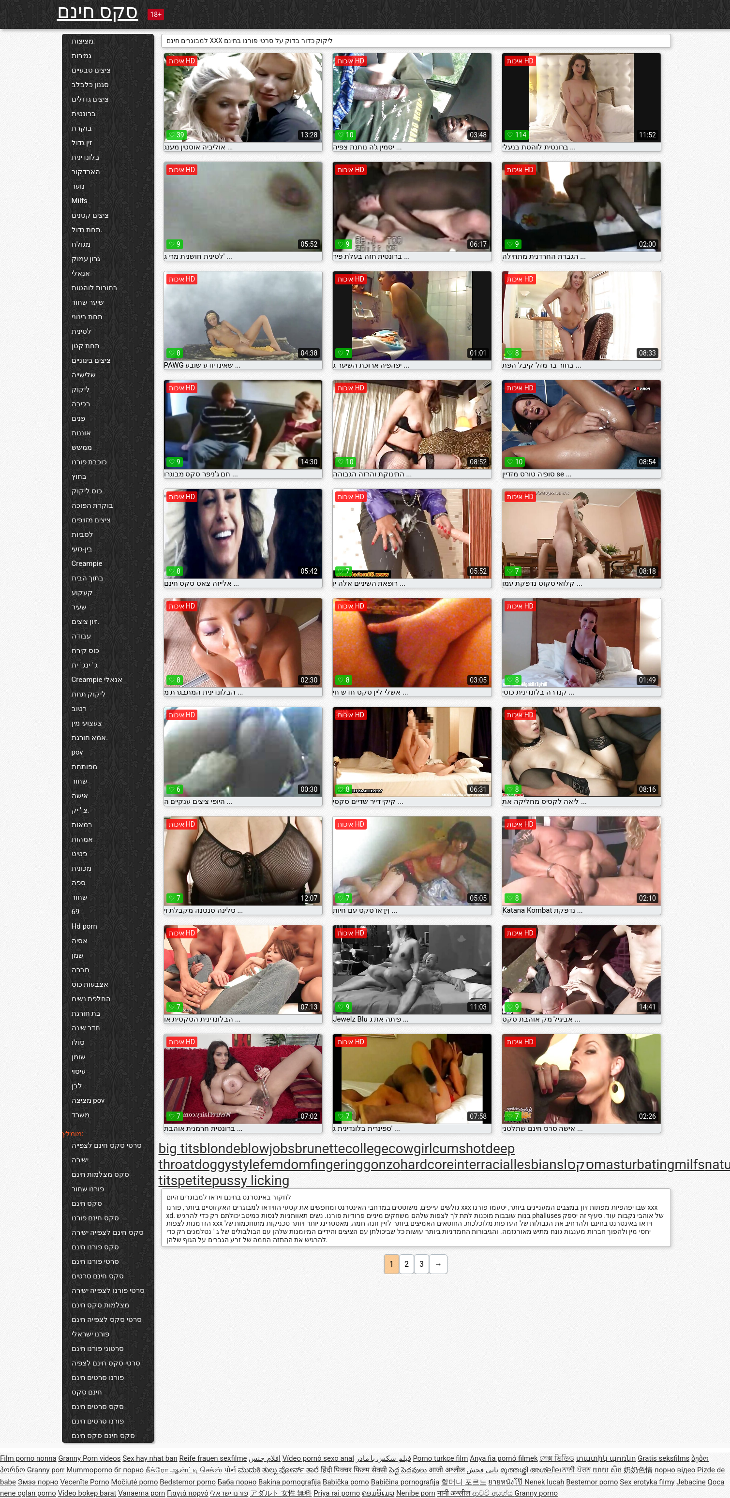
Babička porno (346, 1482)
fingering (337, 1164)
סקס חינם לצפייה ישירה (108, 1232)
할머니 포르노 (464, 1482)
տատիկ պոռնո (606, 1458)
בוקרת (82, 128)
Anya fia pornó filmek (503, 1458)
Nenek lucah (544, 1482)
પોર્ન (230, 1470)
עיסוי (79, 1071)
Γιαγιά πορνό (188, 1493)
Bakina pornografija (289, 1482)
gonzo (382, 1164)
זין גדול (82, 142)
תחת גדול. (87, 229)
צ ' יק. (80, 810)
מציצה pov (88, 1100)
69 (76, 911)
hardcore (427, 1164)
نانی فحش (482, 1470)
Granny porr (46, 1470)
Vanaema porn (141, 1493)
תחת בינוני (87, 316)
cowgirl (410, 1149)
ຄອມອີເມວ (378, 1493)
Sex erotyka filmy (647, 1482)
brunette (320, 1149)
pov (77, 752)
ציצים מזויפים (91, 520)
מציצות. (83, 41)
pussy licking (251, 1180)
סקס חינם (97, 11)
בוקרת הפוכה (93, 505)
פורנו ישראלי (91, 1334)
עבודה (81, 636)
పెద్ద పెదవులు (409, 1470)
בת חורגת (86, 1013)
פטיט (79, 853)
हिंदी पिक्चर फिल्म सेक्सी (354, 1470)
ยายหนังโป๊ (506, 1482)
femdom (285, 1164)
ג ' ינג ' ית (85, 665)
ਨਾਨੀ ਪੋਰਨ (577, 1470)
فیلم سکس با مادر (383, 1458)
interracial (483, 1164)
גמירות (81, 55)
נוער (78, 186)
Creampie (87, 563)
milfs (689, 1164)
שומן (79, 1057)
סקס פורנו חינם (95, 1247)
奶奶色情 (638, 1470)
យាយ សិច (608, 1470)
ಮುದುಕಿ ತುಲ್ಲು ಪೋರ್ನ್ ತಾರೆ (279, 1470)
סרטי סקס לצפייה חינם (107, 1319)
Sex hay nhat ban (149, 1458)
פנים (78, 418)
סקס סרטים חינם (98, 1406)
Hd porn (84, 926)
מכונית (81, 868)
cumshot (459, 1149)
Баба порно (237, 1482)
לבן (77, 1086)
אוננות (81, 433)
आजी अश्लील (447, 1470)
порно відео (675, 1470)
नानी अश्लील (454, 1493)
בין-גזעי (82, 549)
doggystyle (227, 1164)
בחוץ (79, 476)
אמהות (82, 839)
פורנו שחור (88, 1189)
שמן (78, 955)
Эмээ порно (38, 1482)
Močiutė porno (134, 1482)
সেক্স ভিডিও (556, 1458)
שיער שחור (88, 302)
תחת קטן (86, 345)
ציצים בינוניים (91, 360)
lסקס (579, 1164)
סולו (78, 1042)
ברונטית (84, 113)
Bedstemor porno (188, 1482)
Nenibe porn (415, 1493)
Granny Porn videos (89, 1458)
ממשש (82, 447)
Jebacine (691, 1482)
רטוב (79, 708)
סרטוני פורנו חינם (98, 1348)
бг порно (129, 1470)
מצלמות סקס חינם (100, 1305)
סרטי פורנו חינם (95, 1261)
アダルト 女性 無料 (281, 1493)
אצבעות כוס (90, 984)
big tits (179, 1149)
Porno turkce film (440, 1458)
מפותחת (84, 766)
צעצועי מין (87, 723)
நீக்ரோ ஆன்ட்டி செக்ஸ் (184, 1470)
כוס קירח (86, 650)
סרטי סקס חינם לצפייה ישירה (107, 1152)
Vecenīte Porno (84, 1482)
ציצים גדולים (90, 99)
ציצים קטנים (90, 215)
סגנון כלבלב (90, 84)
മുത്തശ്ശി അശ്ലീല (531, 1470)
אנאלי (81, 273)
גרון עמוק (86, 258)
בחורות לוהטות (95, 287)
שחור (80, 781)
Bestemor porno (592, 1482)
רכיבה (81, 404)
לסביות (82, 534)
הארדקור (86, 171)
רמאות (82, 824)
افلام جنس (265, 1458)
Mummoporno (89, 1470)
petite (195, 1180)
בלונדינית (86, 157)
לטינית (81, 331)
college (366, 1149)
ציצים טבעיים (91, 70)
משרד (80, 1115)
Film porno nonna (28, 1458)
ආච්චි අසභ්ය (493, 1493)
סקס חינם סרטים (98, 1276)
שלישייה (84, 375)
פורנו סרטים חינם (98, 1377)
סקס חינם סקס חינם (103, 1435)
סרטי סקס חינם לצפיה (106, 1363)
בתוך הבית (88, 578)
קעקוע (82, 592)
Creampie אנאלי (97, 679)
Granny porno (536, 1493)
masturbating (634, 1164)
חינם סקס (87, 1392)
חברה (80, 969)
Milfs (80, 200)
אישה (80, 795)
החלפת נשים (91, 998)
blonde (219, 1149)
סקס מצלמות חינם (100, 1174)
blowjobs (267, 1149)
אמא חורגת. (90, 737)
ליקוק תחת (89, 694)
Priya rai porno (336, 1493)
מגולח (81, 244)
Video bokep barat (87, 1493)
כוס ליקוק (87, 491)
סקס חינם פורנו (95, 1218)
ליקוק (81, 389)
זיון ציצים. (86, 621)
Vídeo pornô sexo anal (318, 1458)
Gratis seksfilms (663, 1458)
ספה (79, 882)
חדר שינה (86, 1027)
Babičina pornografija (405, 1482)
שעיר (79, 607)
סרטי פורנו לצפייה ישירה (108, 1290)
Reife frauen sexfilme (213, 1458)
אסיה (80, 940)
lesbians (538, 1164)
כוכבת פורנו (89, 462)
